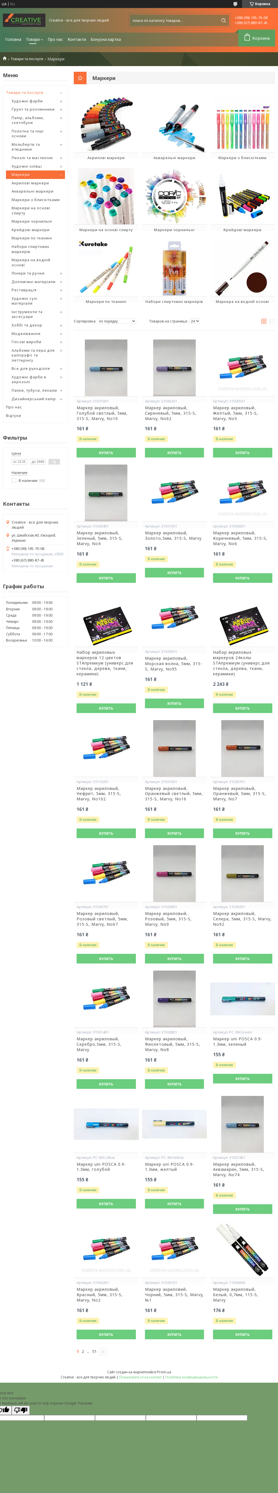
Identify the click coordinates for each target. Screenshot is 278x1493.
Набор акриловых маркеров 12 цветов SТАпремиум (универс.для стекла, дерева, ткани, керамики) (105, 663)
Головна (13, 39)
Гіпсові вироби (26, 341)
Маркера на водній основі (31, 262)
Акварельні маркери (33, 191)
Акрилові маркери (30, 182)
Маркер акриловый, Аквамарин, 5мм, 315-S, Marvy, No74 (238, 1170)
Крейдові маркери (31, 229)
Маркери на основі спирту (31, 210)
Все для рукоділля (31, 368)
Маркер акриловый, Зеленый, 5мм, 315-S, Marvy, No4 (100, 538)
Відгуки (13, 415)
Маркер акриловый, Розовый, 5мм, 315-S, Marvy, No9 (168, 919)
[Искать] (223, 20)
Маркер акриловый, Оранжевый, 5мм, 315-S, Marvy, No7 (239, 794)
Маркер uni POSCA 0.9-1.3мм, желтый (169, 1167)
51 (94, 1351)
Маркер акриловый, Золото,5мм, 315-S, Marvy (173, 535)
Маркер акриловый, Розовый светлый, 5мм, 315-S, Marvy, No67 (102, 919)
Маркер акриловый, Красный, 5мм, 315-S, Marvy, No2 (100, 1295)
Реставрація (24, 289)
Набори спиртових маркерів (30, 249)
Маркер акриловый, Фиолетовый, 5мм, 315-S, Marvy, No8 (172, 1044)
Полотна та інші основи (28, 133)
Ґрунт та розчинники (33, 109)
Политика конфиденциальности (191, 1377)
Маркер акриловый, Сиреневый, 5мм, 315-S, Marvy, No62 (171, 413)
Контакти (77, 39)
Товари (33, 39)
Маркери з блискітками (36, 199)
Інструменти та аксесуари (27, 314)
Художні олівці (27, 166)
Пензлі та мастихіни (32, 157)
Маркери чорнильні (32, 221)
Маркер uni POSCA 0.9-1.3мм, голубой (101, 1167)
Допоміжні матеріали (34, 281)
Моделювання (26, 333)
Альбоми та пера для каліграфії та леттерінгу (33, 355)
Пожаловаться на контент (140, 1377)
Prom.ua (164, 1371)
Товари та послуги (26, 58)
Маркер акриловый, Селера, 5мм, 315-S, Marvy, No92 (242, 919)
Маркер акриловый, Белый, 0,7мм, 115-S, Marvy (235, 1295)
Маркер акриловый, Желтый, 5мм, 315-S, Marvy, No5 (235, 413)
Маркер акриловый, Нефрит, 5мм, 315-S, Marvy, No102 (99, 794)
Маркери (21, 174)
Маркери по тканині (32, 238)
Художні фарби (27, 101)
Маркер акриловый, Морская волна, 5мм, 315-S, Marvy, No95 (173, 664)
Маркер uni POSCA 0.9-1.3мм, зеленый (237, 1041)
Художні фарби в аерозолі (29, 379)
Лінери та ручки (28, 273)
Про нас (55, 39)
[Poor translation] (21, 1410)
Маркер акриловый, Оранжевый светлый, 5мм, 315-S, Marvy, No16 (174, 794)
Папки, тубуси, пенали (34, 390)
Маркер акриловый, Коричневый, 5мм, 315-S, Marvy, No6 (240, 538)
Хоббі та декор (27, 325)
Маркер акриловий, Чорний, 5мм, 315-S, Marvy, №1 (174, 1295)
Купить (106, 452)
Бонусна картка (105, 39)
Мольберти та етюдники (26, 147)
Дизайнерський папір (34, 398)
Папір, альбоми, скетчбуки (28, 120)
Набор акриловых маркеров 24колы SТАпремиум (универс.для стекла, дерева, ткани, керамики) (241, 663)
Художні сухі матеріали (24, 301)
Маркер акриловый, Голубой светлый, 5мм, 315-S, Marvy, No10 (102, 413)
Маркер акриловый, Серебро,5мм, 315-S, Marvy (99, 1044)
